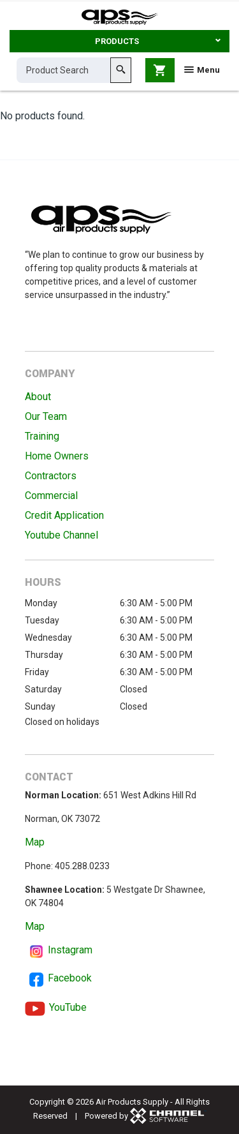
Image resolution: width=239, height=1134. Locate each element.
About (38, 397)
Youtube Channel (61, 535)
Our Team (46, 416)
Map (35, 842)
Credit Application (64, 515)
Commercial (51, 495)
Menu (202, 70)
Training (42, 436)
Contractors (50, 476)
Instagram (70, 950)
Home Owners (57, 456)
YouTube (68, 1007)
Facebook (70, 978)
